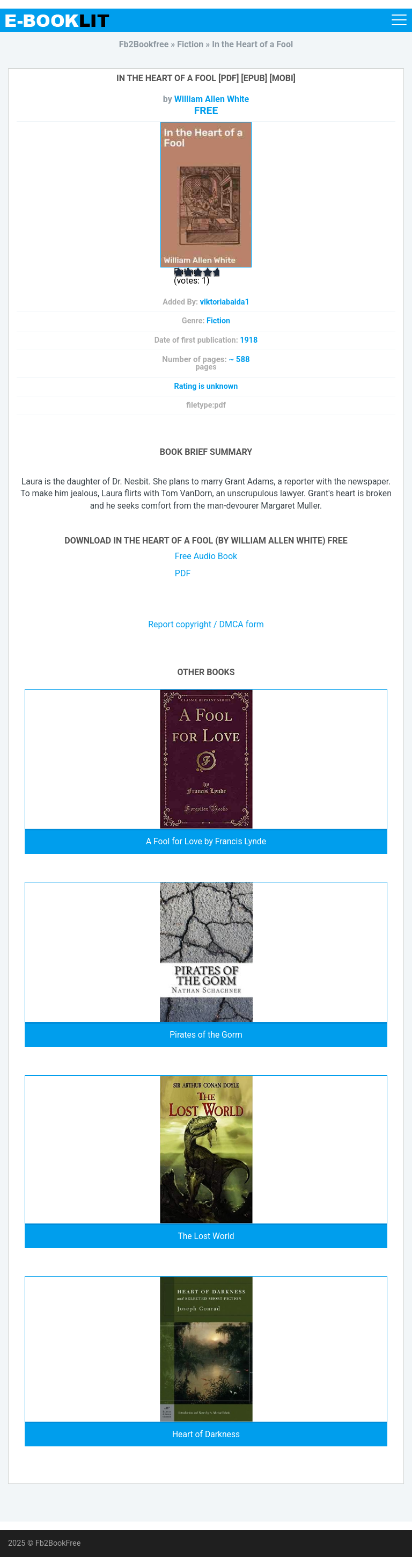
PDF (182, 573)
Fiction (218, 320)
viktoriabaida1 (224, 302)
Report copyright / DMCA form (206, 624)
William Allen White (211, 99)
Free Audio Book (206, 556)
